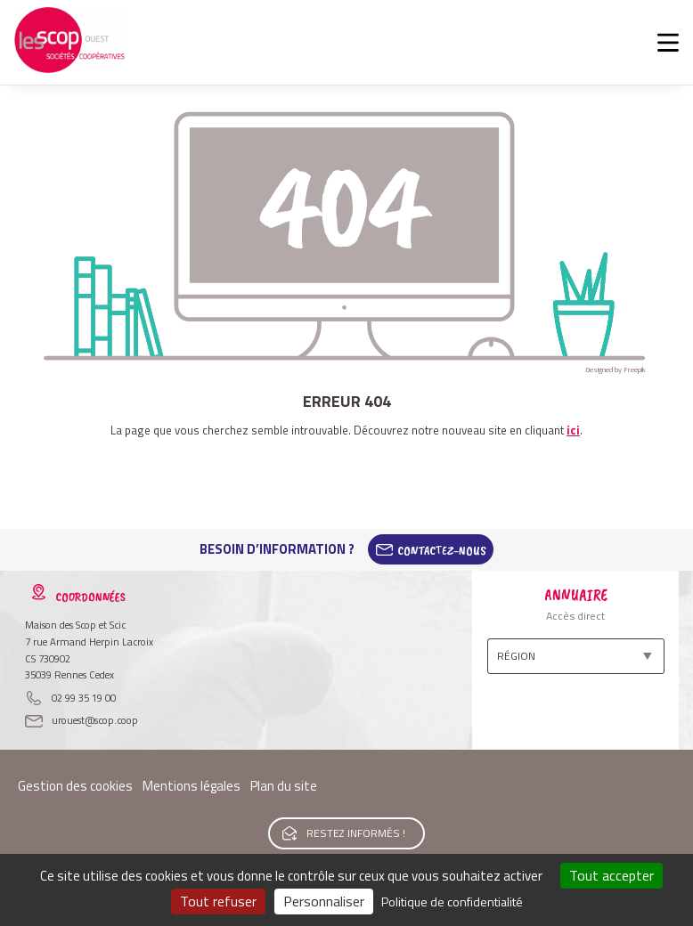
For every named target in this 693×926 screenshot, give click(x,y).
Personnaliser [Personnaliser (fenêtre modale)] (323, 901)
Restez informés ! (355, 832)
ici (573, 430)
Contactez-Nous (441, 549)
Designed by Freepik (615, 369)
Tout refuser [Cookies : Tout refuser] (218, 901)
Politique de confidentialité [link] (452, 901)
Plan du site (283, 786)
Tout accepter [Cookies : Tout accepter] (611, 875)
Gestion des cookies (75, 786)
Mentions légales (192, 786)
